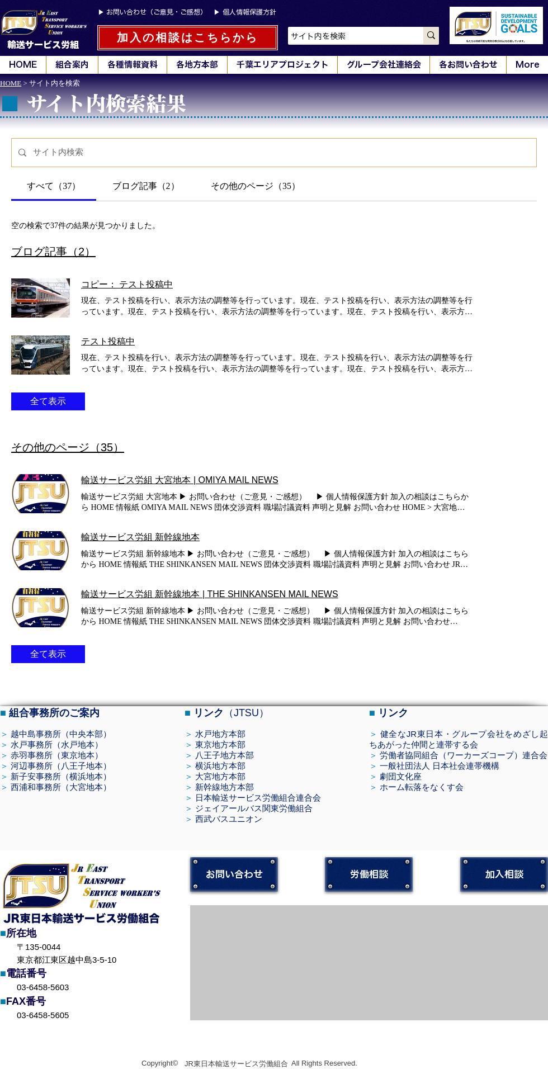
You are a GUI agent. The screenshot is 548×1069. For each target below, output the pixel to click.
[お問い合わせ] (234, 874)
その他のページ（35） (67, 447)
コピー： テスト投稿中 (127, 284)
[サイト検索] (281, 153)
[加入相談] (504, 874)
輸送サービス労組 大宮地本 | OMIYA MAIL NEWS (179, 480)
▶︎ (102, 12)
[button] (72, 65)
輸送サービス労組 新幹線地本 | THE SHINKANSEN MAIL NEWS (209, 594)
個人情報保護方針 (249, 11)
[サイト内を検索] (344, 37)
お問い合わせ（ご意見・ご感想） (156, 11)
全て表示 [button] (48, 401)
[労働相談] (369, 874)
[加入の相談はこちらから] (187, 37)
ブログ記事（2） (53, 251)
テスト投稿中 (108, 341)
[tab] (53, 186)
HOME (10, 83)
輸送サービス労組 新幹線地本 (140, 537)
